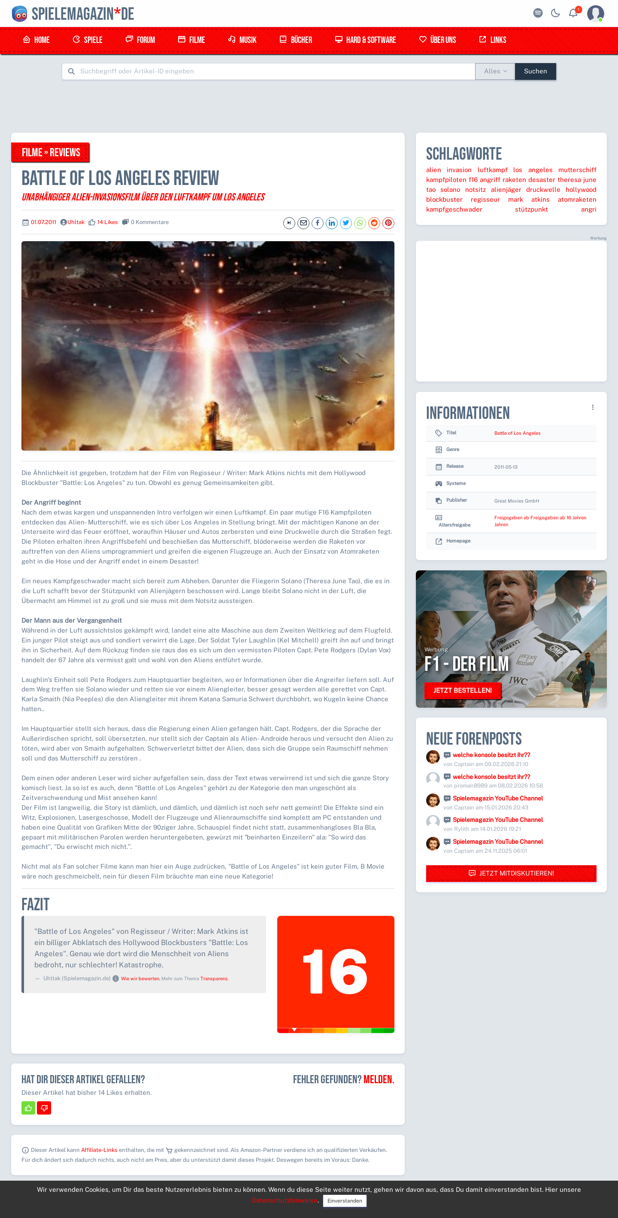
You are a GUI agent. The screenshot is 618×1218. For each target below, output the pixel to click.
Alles (492, 71)
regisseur (485, 199)
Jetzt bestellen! (462, 690)
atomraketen (577, 199)
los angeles (532, 169)
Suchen (535, 71)
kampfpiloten (446, 179)
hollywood (581, 189)
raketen (514, 179)
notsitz (475, 189)
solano (450, 189)
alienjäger (506, 189)
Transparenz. (214, 978)
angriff (490, 179)
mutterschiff (577, 169)
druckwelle (543, 189)
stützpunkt (531, 209)
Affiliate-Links (99, 1150)
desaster (541, 179)
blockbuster (444, 199)
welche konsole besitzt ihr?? (491, 754)
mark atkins (529, 199)
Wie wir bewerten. (140, 978)
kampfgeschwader (454, 209)
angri (589, 209)
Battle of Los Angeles (517, 433)
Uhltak (76, 222)
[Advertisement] (309, 106)
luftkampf (493, 169)
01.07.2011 (43, 222)
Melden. (379, 1080)
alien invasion (449, 169)
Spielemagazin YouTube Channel (498, 798)
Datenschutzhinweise (285, 1200)
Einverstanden (344, 1201)
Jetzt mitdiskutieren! (511, 873)
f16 (473, 179)
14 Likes (107, 222)
